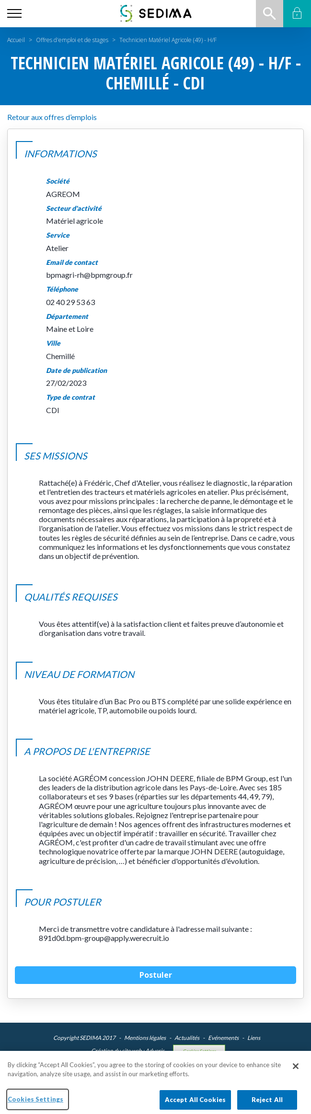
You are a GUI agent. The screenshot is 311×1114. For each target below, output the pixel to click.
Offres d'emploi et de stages (72, 40)
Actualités (186, 1037)
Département (67, 316)
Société (57, 181)
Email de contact (72, 262)
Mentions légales (145, 1037)
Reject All (267, 1103)
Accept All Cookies (195, 1103)
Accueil (16, 40)
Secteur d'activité (74, 208)
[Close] (295, 1070)
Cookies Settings (199, 1051)
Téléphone (62, 289)
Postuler (155, 975)
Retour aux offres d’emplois (52, 116)
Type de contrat (70, 397)
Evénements (223, 1037)
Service (57, 235)
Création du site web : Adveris (127, 1050)
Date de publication (76, 370)
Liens (253, 1037)
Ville (53, 343)
